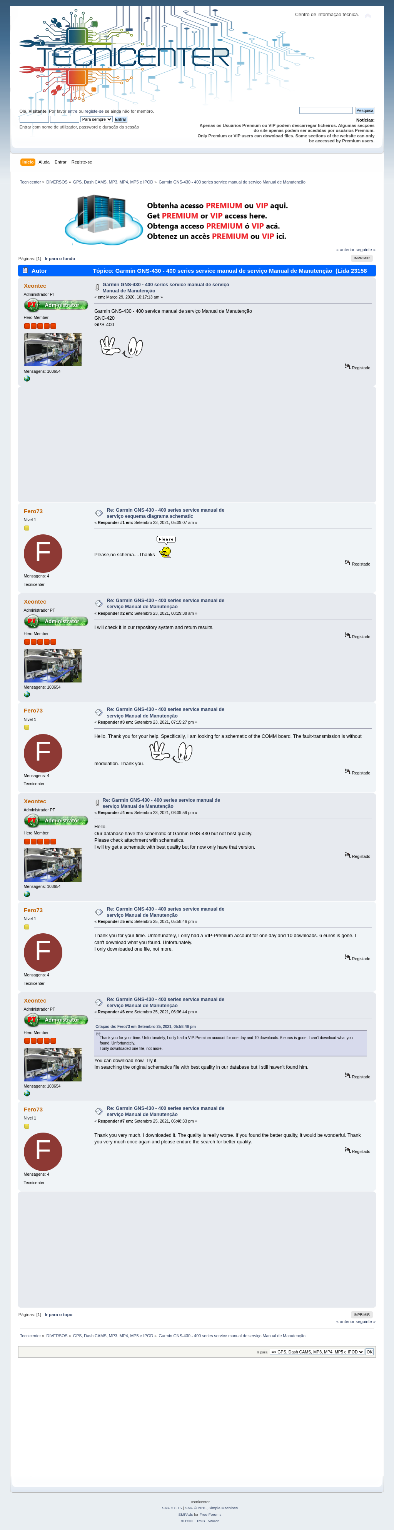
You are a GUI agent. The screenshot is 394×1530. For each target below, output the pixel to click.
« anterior (345, 249)
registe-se (94, 111)
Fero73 (33, 511)
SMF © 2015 (196, 1508)
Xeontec (35, 285)
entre (73, 111)
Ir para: (263, 1352)
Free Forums (210, 1514)
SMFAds (186, 1514)
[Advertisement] (197, 444)
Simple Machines (223, 1508)
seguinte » (366, 249)
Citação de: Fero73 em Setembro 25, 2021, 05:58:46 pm (145, 1026)
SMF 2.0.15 (172, 1508)
